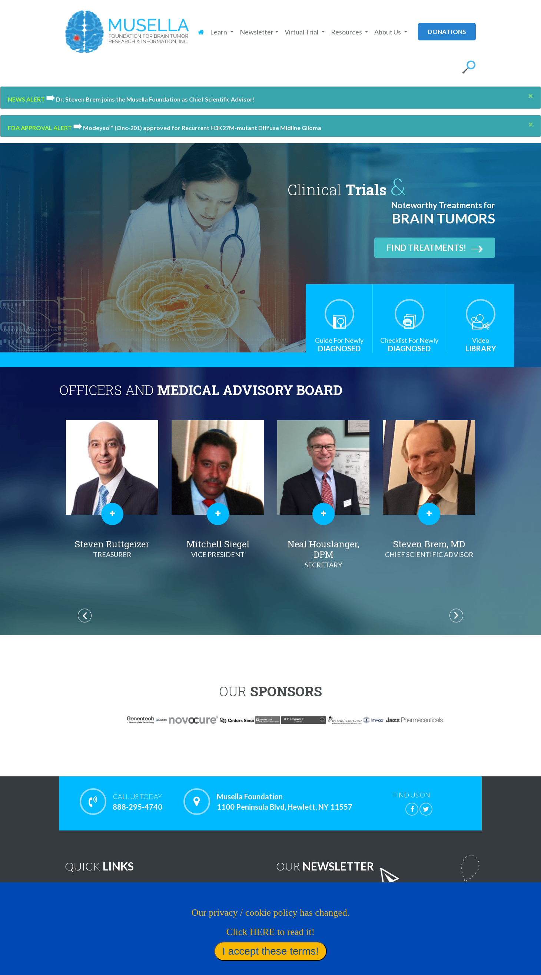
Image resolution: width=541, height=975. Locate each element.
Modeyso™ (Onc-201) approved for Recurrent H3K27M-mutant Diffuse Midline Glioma (197, 127)
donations (447, 32)
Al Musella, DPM (112, 549)
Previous (85, 616)
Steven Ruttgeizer (217, 549)
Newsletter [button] (256, 32)
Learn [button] (219, 32)
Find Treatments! (434, 248)
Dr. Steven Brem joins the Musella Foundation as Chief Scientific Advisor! (150, 99)
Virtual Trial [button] (302, 32)
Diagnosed (339, 344)
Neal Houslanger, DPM (428, 554)
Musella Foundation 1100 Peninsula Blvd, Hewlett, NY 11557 (284, 801)
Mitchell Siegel (323, 549)
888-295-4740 (137, 801)
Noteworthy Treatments (209, 890)
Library (481, 344)
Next (456, 616)
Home (85, 890)
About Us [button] (388, 32)
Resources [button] (347, 32)
